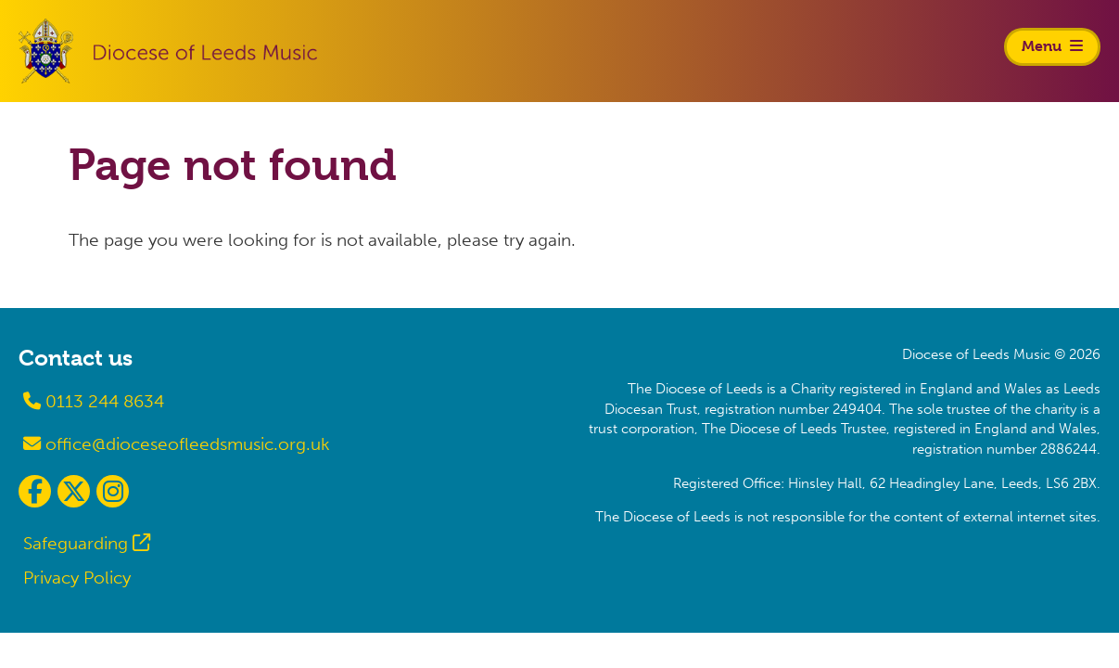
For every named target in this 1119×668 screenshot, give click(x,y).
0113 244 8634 (93, 401)
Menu (1052, 46)
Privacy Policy (77, 577)
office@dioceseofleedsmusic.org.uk (176, 444)
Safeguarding (75, 543)
